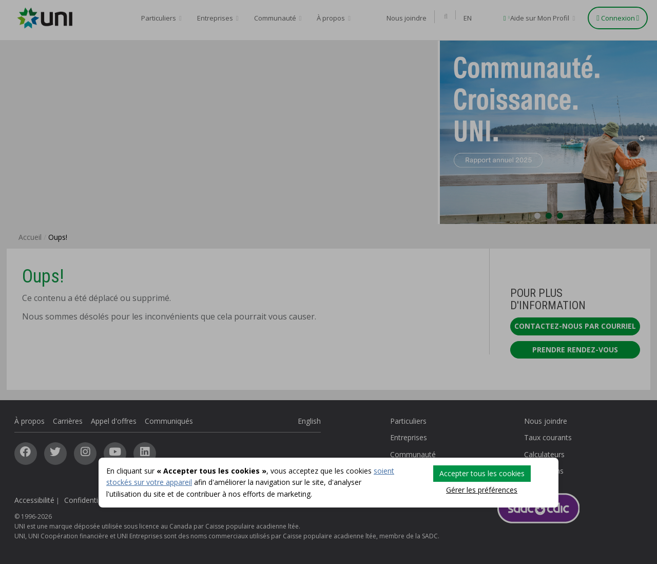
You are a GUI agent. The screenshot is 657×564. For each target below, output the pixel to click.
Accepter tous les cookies (482, 473)
